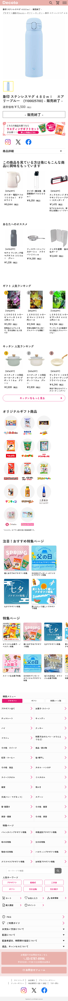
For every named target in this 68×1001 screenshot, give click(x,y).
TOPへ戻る (55, 983)
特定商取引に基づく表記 (37, 983)
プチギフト (12, 882)
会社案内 (31, 980)
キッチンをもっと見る (32, 398)
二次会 (54, 882)
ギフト (12, 889)
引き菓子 (54, 889)
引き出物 (33, 889)
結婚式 (33, 882)
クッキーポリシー (17, 983)
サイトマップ (19, 980)
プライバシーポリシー (47, 980)
